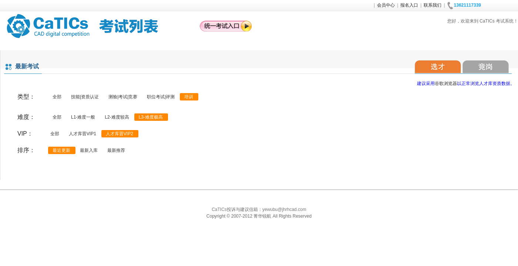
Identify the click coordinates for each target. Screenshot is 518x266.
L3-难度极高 (151, 117)
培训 (188, 96)
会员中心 (386, 5)
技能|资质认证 (85, 96)
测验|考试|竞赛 (122, 96)
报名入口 (409, 5)
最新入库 (89, 150)
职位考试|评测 (161, 96)
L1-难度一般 (83, 117)
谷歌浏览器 (446, 83)
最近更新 (61, 150)
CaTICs (219, 209)
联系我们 (432, 5)
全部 (57, 96)
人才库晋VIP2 (119, 133)
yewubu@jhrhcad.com (284, 209)
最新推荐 (116, 150)
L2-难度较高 (117, 117)
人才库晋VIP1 (82, 133)
